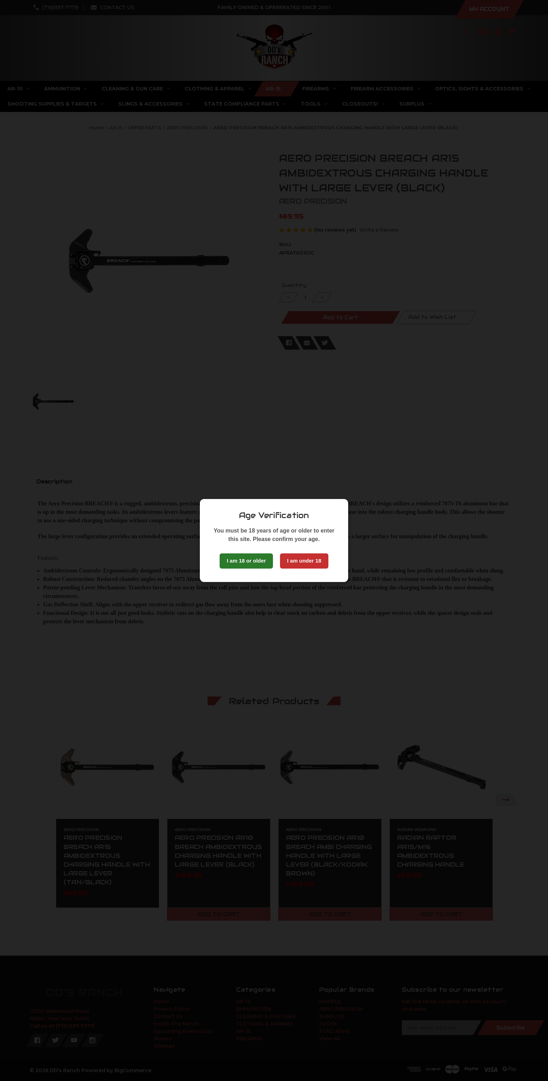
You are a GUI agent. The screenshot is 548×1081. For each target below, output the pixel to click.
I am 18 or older (246, 561)
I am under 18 (304, 561)
